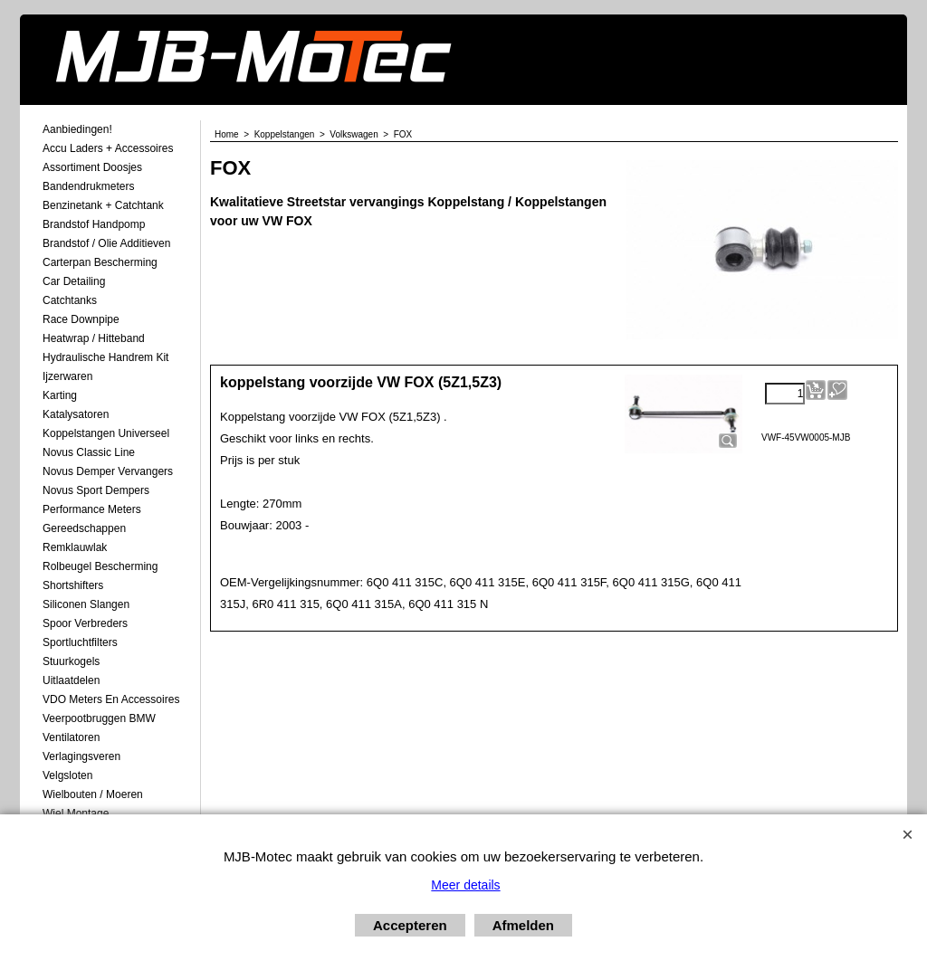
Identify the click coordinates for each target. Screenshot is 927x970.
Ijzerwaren (67, 376)
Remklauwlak (75, 547)
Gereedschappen (84, 528)
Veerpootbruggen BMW (99, 718)
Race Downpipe (81, 319)
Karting (60, 395)
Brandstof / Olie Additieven (106, 243)
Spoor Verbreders (85, 623)
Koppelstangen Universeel (106, 433)
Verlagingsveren (81, 756)
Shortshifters (73, 585)
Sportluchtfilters (80, 642)
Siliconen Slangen (86, 604)
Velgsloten (67, 775)
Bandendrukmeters (88, 186)
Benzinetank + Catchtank (103, 205)
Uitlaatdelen (71, 680)
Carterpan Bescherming (100, 262)
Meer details (465, 885)
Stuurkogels (71, 661)
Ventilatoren (71, 737)
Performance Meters (92, 509)
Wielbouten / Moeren (93, 794)
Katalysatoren (76, 414)
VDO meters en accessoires (111, 699)
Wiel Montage (76, 813)
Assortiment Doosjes (92, 167)
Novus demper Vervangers (108, 471)
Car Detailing (74, 281)
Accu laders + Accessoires (108, 148)
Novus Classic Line (89, 452)
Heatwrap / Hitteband (94, 338)
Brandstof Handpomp (94, 224)
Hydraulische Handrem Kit (105, 357)
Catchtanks (70, 300)
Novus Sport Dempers (96, 490)
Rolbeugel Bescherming (100, 566)
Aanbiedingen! (77, 129)
